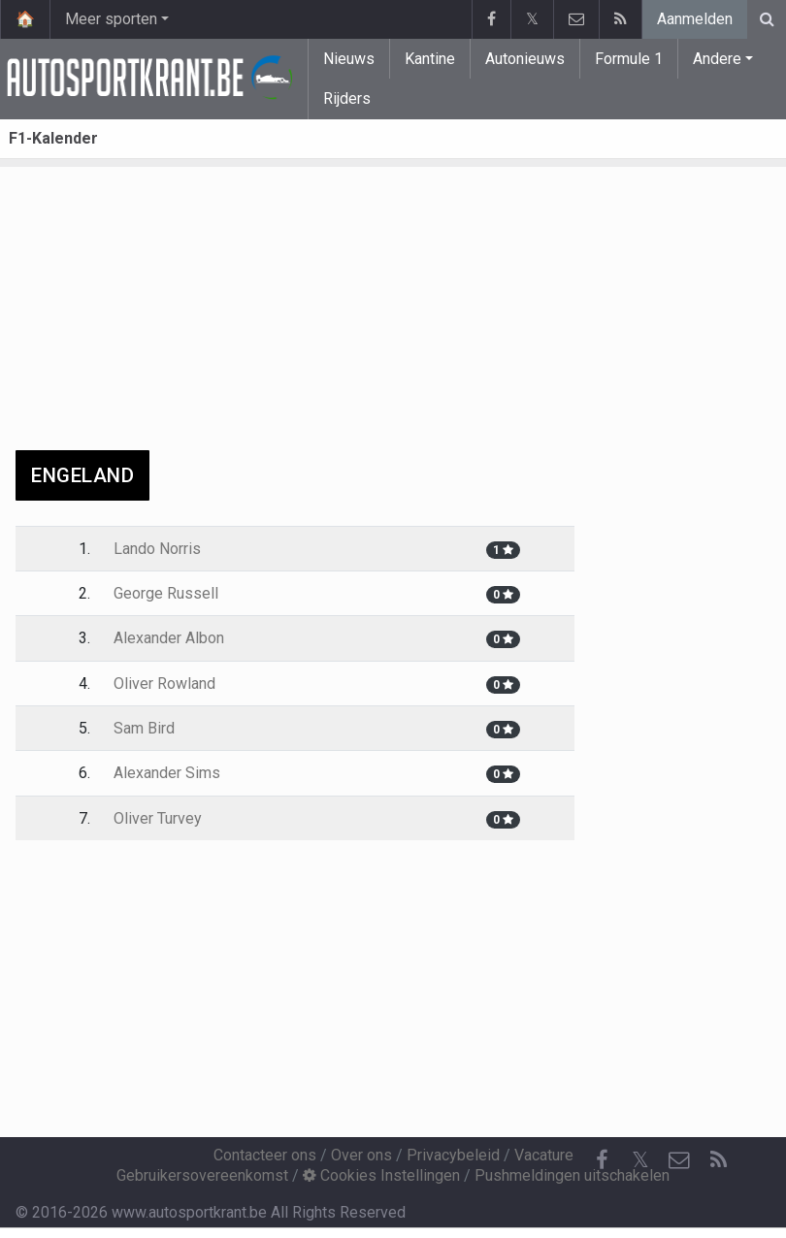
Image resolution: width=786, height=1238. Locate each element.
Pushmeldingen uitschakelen (572, 1175)
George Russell (166, 593)
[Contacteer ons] (679, 1160)
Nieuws (349, 58)
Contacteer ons (264, 1155)
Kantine (430, 58)
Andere (717, 58)
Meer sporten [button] (111, 19)
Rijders (347, 98)
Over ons (361, 1155)
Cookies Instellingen (381, 1175)
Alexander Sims (167, 773)
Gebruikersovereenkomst (202, 1175)
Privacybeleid (453, 1155)
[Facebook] (601, 1160)
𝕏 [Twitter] (640, 1160)
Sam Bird (144, 728)
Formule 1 (629, 58)
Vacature (543, 1155)
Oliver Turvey (158, 818)
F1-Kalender (53, 138)
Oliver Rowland (164, 683)
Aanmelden (695, 19)
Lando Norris (157, 548)
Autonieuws (525, 58)
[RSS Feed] (718, 1160)
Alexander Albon (169, 638)
